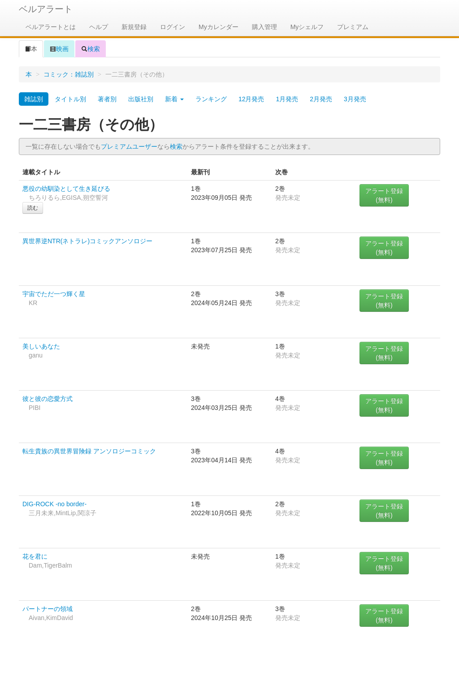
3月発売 (355, 99)
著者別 (107, 99)
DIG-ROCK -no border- (54, 504)
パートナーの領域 (47, 608)
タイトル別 (70, 99)
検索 (90, 48)
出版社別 (140, 99)
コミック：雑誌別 (68, 74)
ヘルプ (98, 26)
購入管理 (264, 26)
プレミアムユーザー (129, 146)
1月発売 (287, 99)
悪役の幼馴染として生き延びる (66, 188)
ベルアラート (46, 9)
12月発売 (251, 99)
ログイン (172, 26)
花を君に (35, 556)
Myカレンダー (218, 26)
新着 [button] (174, 99)
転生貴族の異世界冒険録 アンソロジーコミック (89, 451)
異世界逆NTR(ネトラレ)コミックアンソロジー (87, 241)
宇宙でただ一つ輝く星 (53, 293)
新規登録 (134, 26)
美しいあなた (41, 346)
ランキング (211, 99)
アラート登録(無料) (384, 195)
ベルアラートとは (51, 26)
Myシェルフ (307, 26)
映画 (59, 48)
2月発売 (321, 99)
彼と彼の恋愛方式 (47, 398)
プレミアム (352, 26)
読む (32, 208)
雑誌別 (33, 99)
